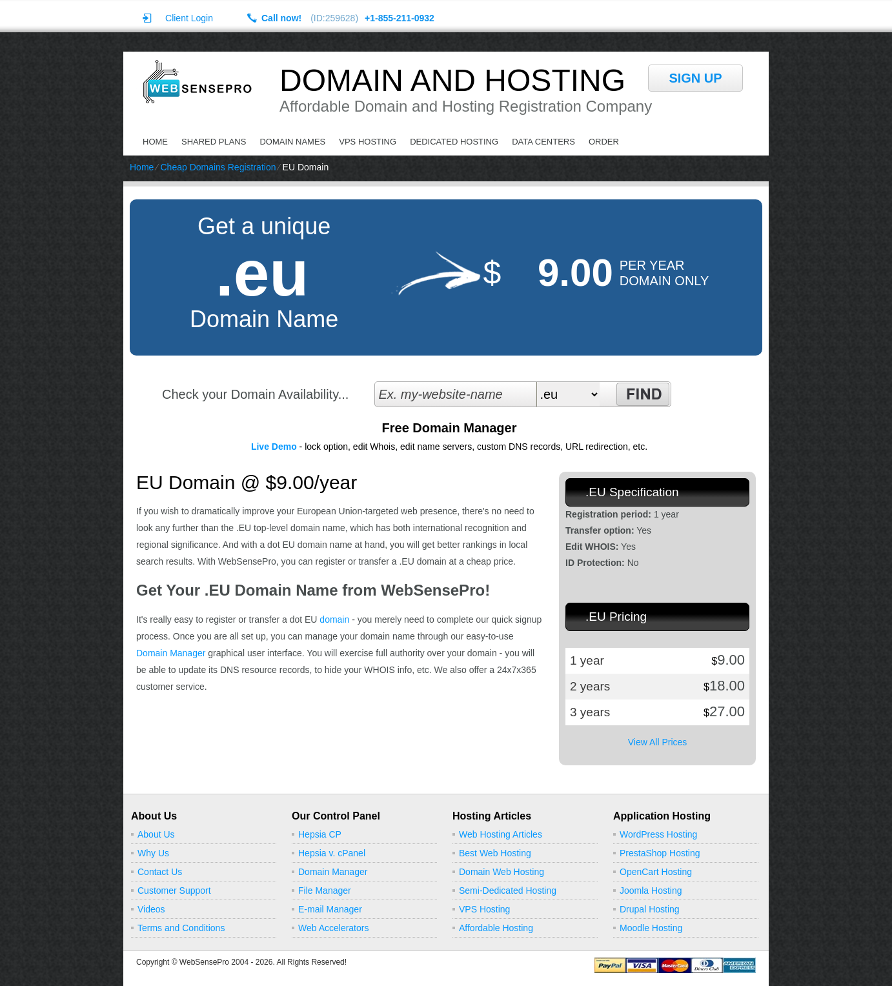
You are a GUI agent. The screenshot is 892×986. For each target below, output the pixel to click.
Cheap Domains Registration (218, 167)
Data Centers (543, 141)
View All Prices (657, 742)
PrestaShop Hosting (660, 853)
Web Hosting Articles (500, 834)
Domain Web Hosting (501, 872)
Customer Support (174, 890)
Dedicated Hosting (454, 141)
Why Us (153, 853)
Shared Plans (213, 141)
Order (604, 141)
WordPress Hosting (658, 834)
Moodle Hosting (651, 928)
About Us (156, 834)
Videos (151, 909)
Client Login (189, 18)
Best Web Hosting (495, 853)
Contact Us (159, 872)
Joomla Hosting (651, 890)
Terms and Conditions (181, 928)
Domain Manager (170, 653)
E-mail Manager (330, 909)
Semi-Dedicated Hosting (507, 890)
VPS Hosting (367, 141)
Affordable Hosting (496, 928)
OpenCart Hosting (656, 872)
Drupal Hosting (650, 909)
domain (334, 619)
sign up (695, 78)
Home (155, 141)
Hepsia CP (319, 834)
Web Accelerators (333, 928)
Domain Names (292, 141)
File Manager (324, 890)
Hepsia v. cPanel (331, 853)
